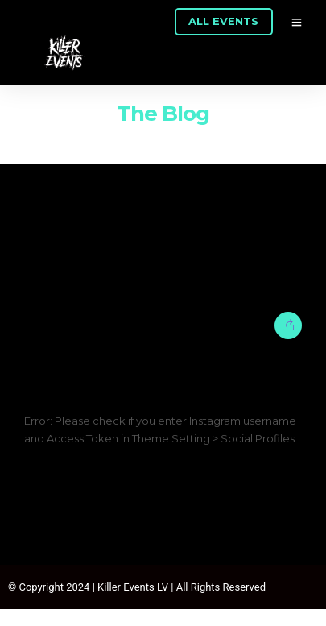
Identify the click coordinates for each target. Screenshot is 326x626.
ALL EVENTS (223, 21)
